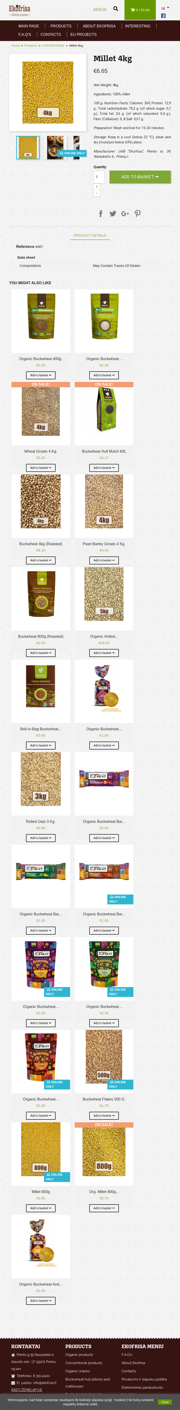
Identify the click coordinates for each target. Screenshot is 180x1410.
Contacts (51, 35)
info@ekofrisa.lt (44, 1383)
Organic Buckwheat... (41, 1007)
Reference (25, 247)
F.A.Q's (25, 35)
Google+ (124, 213)
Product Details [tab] (90, 235)
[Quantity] (99, 177)
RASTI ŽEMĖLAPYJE (26, 1390)
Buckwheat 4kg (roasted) (40, 544)
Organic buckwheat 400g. (40, 359)
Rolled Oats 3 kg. (40, 822)
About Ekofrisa (99, 26)
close (165, 1402)
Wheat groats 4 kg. (40, 451)
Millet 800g (41, 1192)
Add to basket (138, 176)
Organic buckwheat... (104, 359)
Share (100, 213)
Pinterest (137, 213)
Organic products (79, 1355)
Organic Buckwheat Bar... (104, 822)
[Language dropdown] (166, 8)
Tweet (112, 213)
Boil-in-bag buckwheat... (40, 729)
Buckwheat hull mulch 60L (104, 451)
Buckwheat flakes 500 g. (104, 1099)
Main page (29, 26)
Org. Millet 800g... (104, 1192)
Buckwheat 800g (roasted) (41, 636)
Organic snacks (77, 1371)
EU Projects (83, 35)
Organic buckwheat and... (40, 1284)
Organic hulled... (104, 636)
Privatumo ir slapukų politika (144, 1379)
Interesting (137, 26)
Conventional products (83, 1363)
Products (60, 26)
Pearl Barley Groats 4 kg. (104, 544)
